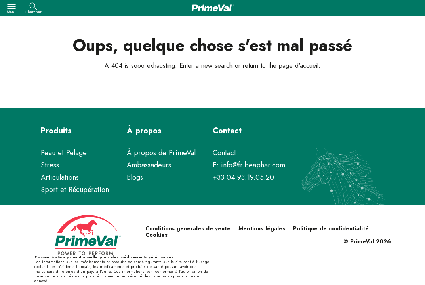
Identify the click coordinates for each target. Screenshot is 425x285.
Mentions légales (261, 228)
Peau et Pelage (64, 153)
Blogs (135, 177)
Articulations (60, 177)
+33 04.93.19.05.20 (243, 177)
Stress (50, 165)
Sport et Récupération (75, 189)
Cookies (156, 235)
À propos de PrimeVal (161, 153)
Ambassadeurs (149, 165)
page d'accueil (298, 65)
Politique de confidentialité (331, 228)
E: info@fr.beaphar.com (249, 165)
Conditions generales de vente (188, 228)
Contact (224, 153)
